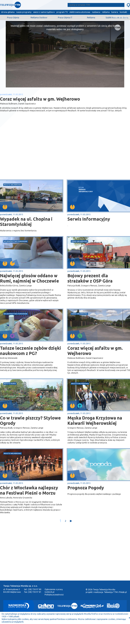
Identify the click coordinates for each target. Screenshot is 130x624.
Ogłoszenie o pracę (54, 589)
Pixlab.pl (123, 592)
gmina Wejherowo (79, 241)
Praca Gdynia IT (65, 17)
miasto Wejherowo (12, 185)
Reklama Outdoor (39, 17)
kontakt (123, 12)
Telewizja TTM (111, 592)
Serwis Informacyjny (88, 219)
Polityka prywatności (54, 595)
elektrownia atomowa (80, 12)
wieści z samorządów (43, 12)
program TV (62, 12)
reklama (106, 12)
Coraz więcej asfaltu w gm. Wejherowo (95, 351)
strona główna (7, 12)
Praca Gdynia (13, 17)
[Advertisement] (32, 153)
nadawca (96, 12)
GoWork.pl (49, 592)
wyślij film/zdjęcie (121, 17)
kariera (114, 12)
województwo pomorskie (15, 241)
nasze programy (23, 12)
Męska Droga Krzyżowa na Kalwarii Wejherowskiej (94, 420)
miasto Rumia (10, 383)
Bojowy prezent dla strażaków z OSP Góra (90, 278)
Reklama (91, 17)
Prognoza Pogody (85, 487)
